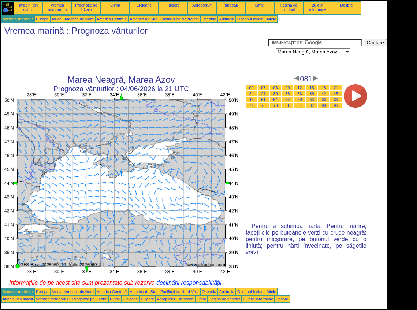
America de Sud (143, 19)
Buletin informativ (317, 7)
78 (275, 105)
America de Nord (79, 19)
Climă (115, 5)
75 (263, 105)
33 (288, 93)
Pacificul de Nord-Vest (179, 19)
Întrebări (231, 5)
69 (336, 99)
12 (300, 88)
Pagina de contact (289, 7)
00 (251, 88)
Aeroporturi (202, 5)
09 (288, 88)
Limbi (259, 5)
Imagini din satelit (28, 7)
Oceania (209, 19)
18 (324, 88)
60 (300, 99)
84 (300, 105)
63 (312, 99)
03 (263, 88)
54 (275, 99)
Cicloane (144, 5)
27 (263, 93)
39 (312, 93)
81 (288, 105)
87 (312, 105)
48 (251, 99)
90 (324, 105)
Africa (57, 19)
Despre (346, 5)
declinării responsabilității (188, 283)
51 (263, 99)
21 (336, 88)
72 (251, 105)
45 (336, 93)
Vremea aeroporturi (57, 7)
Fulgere (172, 5)
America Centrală (112, 19)
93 (336, 105)
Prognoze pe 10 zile (86, 7)
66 (324, 99)
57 (288, 99)
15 (312, 88)
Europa (42, 19)
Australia (226, 19)
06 (275, 88)
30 (275, 93)
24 (251, 93)
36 (300, 93)
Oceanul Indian (250, 19)
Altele (271, 19)
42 (324, 93)
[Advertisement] (134, 55)
